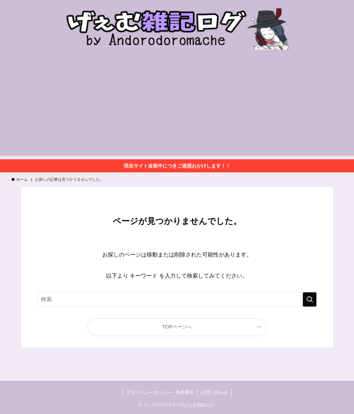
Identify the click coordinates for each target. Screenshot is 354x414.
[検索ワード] (177, 299)
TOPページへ (177, 327)
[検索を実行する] (310, 299)
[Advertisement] (177, 107)
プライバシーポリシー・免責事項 (160, 392)
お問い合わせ (214, 392)
